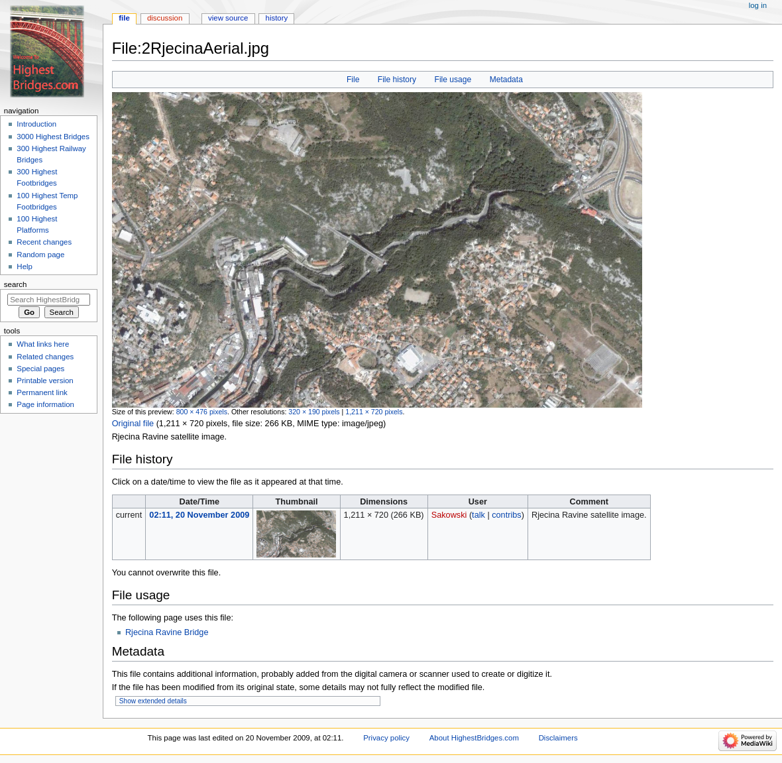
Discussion (164, 18)
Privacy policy (386, 738)
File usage (453, 79)
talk (478, 515)
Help (24, 266)
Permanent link (42, 392)
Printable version (45, 380)
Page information (45, 404)
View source (228, 18)
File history (397, 79)
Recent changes (44, 242)
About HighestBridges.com (474, 738)
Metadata (506, 79)
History (277, 18)
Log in (758, 5)
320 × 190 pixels (313, 412)
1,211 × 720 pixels (373, 412)
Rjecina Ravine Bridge (167, 632)
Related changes (45, 357)
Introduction (36, 124)
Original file (133, 423)
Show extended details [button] (153, 701)
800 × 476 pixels (201, 412)
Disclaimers (558, 738)
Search (15, 284)
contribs (506, 515)
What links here (43, 344)
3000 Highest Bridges (53, 137)
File (353, 79)
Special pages (40, 369)
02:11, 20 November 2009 (199, 515)
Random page (40, 255)
